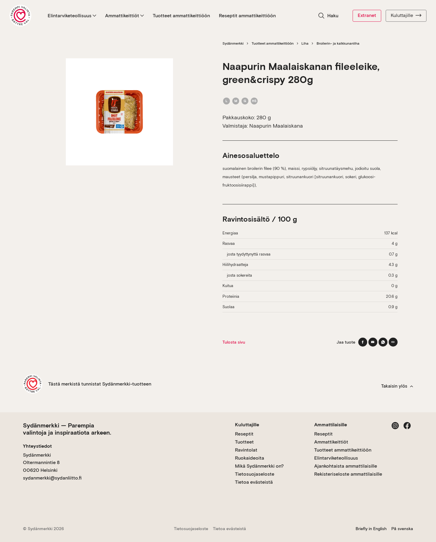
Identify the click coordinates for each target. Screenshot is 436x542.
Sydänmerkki (233, 43)
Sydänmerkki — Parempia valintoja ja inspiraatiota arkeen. (67, 429)
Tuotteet (244, 442)
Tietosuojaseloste (254, 474)
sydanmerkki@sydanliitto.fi (52, 478)
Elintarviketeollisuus (72, 15)
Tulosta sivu (233, 342)
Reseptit (244, 434)
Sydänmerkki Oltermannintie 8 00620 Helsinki (41, 462)
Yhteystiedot (37, 446)
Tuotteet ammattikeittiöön (181, 15)
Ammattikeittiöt (124, 15)
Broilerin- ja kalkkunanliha (338, 43)
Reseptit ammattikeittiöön (247, 15)
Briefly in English (371, 528)
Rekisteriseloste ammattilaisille (348, 474)
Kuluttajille (406, 15)
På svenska (402, 528)
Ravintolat (246, 450)
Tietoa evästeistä (254, 482)
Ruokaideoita (249, 458)
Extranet (367, 15)
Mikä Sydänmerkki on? (259, 466)
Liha (305, 43)
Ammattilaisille (330, 424)
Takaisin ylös (397, 386)
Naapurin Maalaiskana (276, 126)
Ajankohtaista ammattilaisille (345, 466)
